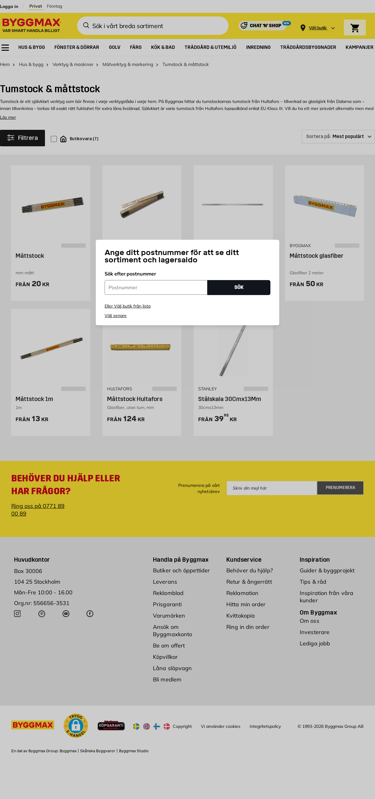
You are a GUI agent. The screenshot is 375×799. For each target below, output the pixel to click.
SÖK (238, 287)
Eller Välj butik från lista (127, 306)
